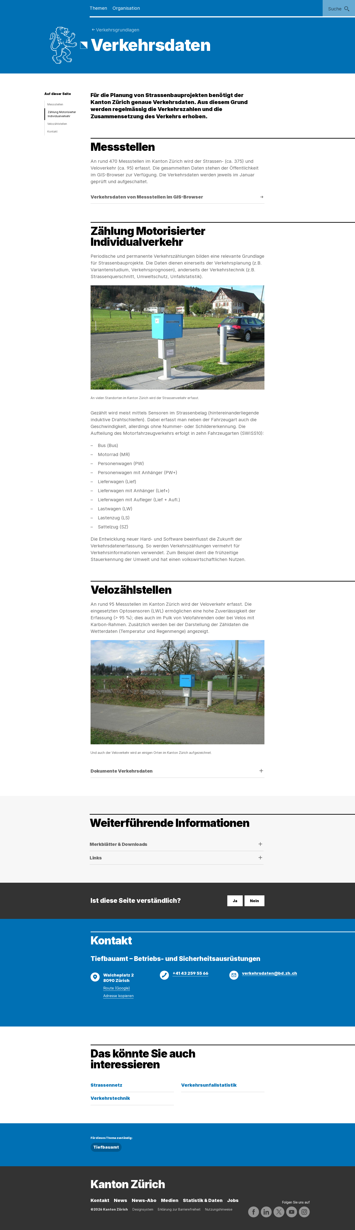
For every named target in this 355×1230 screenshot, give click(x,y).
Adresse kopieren (118, 995)
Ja (235, 901)
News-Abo (144, 1200)
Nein (254, 901)
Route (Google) (116, 988)
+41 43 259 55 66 (190, 973)
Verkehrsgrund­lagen (117, 30)
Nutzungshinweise (218, 1209)
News (120, 1200)
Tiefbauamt (106, 1147)
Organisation (126, 8)
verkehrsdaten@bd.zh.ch (269, 973)
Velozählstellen (57, 123)
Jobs (233, 1200)
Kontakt (52, 131)
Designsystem (142, 1209)
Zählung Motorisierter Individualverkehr (62, 114)
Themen (98, 8)
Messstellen (55, 104)
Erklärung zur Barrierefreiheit (179, 1209)
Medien (169, 1200)
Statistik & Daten (203, 1200)
